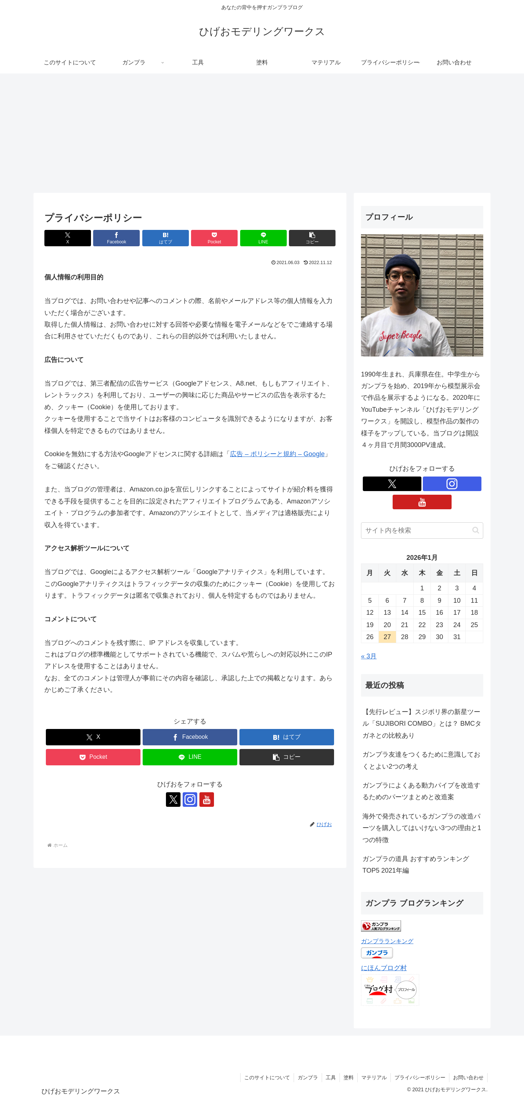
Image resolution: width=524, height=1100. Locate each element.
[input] (422, 530)
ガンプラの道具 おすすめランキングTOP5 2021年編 (415, 864)
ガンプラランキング (387, 941)
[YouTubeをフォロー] (206, 799)
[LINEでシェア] (263, 238)
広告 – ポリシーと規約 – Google (277, 454)
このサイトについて (267, 1077)
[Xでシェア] (67, 238)
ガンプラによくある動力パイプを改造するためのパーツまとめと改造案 (421, 791)
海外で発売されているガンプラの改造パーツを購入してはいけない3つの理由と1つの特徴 (421, 828)
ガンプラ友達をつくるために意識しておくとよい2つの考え (421, 760)
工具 (331, 1077)
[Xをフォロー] (173, 799)
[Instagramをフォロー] (190, 799)
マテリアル (374, 1077)
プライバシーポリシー (419, 1077)
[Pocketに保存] (214, 238)
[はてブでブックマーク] (165, 238)
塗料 (349, 1077)
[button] (312, 238)
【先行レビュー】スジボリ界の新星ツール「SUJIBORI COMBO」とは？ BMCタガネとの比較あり (421, 723)
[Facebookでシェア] (116, 238)
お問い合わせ (468, 1077)
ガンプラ (308, 1077)
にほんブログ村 (384, 968)
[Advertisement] (262, 133)
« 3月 (369, 656)
